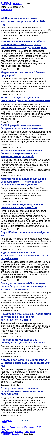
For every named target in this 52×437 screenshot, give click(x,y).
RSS (39, 427)
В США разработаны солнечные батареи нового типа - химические (22, 127)
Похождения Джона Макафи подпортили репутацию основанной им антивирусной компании (26, 317)
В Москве (19, 432)
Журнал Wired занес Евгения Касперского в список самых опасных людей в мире (24, 255)
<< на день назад (7, 421)
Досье (12, 427)
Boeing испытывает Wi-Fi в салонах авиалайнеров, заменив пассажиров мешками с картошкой (23, 286)
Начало (4, 427)
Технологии (6, 9)
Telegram (5, 429)
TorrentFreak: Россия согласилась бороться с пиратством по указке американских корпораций (22, 153)
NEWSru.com (12, 4)
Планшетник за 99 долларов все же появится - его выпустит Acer (22, 206)
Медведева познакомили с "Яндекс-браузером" (23, 74)
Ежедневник (29, 427)
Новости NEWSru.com (13, 434)
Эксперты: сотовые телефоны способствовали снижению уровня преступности (22, 391)
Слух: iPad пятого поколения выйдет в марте (25, 234)
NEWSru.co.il (7, 432)
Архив (20, 427)
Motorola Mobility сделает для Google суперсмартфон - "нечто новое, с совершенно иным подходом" (24, 181)
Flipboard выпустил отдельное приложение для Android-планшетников (25, 99)
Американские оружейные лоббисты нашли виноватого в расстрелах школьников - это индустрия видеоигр (24, 44)
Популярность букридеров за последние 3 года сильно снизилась (23, 341)
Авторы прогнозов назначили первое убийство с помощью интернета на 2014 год (25, 363)
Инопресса (30, 432)
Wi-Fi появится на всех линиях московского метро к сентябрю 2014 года (23, 21)
